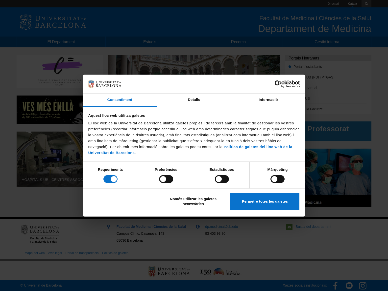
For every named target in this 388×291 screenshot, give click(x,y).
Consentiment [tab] (119, 100)
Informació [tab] (268, 100)
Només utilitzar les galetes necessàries (193, 201)
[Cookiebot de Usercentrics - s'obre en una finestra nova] (278, 84)
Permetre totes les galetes (265, 201)
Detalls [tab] (194, 100)
